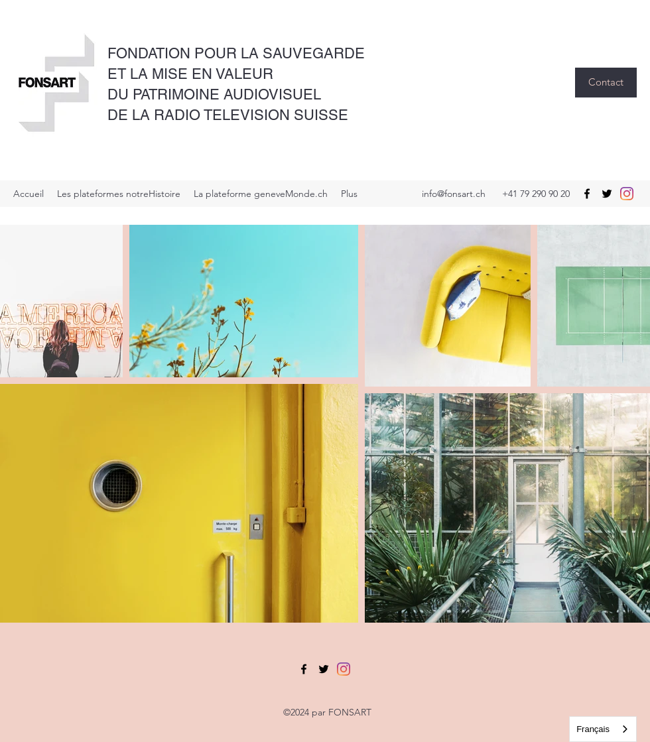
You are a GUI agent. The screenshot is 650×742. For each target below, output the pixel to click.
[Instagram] (626, 193)
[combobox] (603, 729)
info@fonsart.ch (454, 194)
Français (593, 729)
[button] (606, 82)
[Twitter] (607, 193)
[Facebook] (587, 193)
